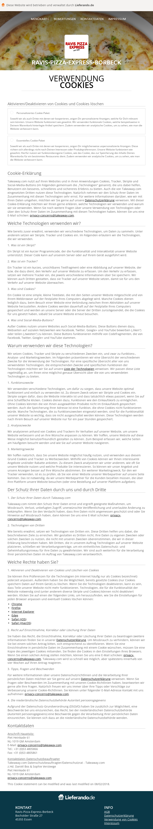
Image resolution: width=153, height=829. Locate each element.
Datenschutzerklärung (100, 200)
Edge (15, 615)
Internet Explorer (23, 612)
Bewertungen (65, 19)
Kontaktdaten (92, 19)
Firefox (16, 608)
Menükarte (40, 19)
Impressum (117, 19)
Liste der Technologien (79, 369)
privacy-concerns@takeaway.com (52, 215)
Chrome (17, 604)
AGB (107, 812)
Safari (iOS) (19, 619)
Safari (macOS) (21, 623)
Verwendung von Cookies (121, 819)
